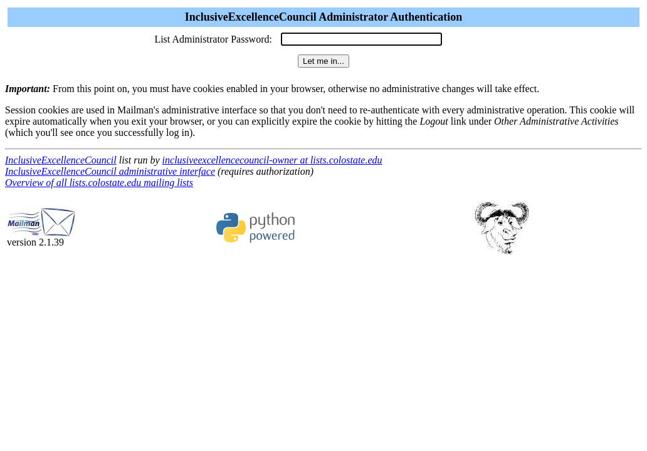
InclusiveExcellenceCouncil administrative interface (110, 171)
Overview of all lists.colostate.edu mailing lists (99, 182)
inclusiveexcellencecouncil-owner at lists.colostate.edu (272, 160)
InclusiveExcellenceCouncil (61, 160)
